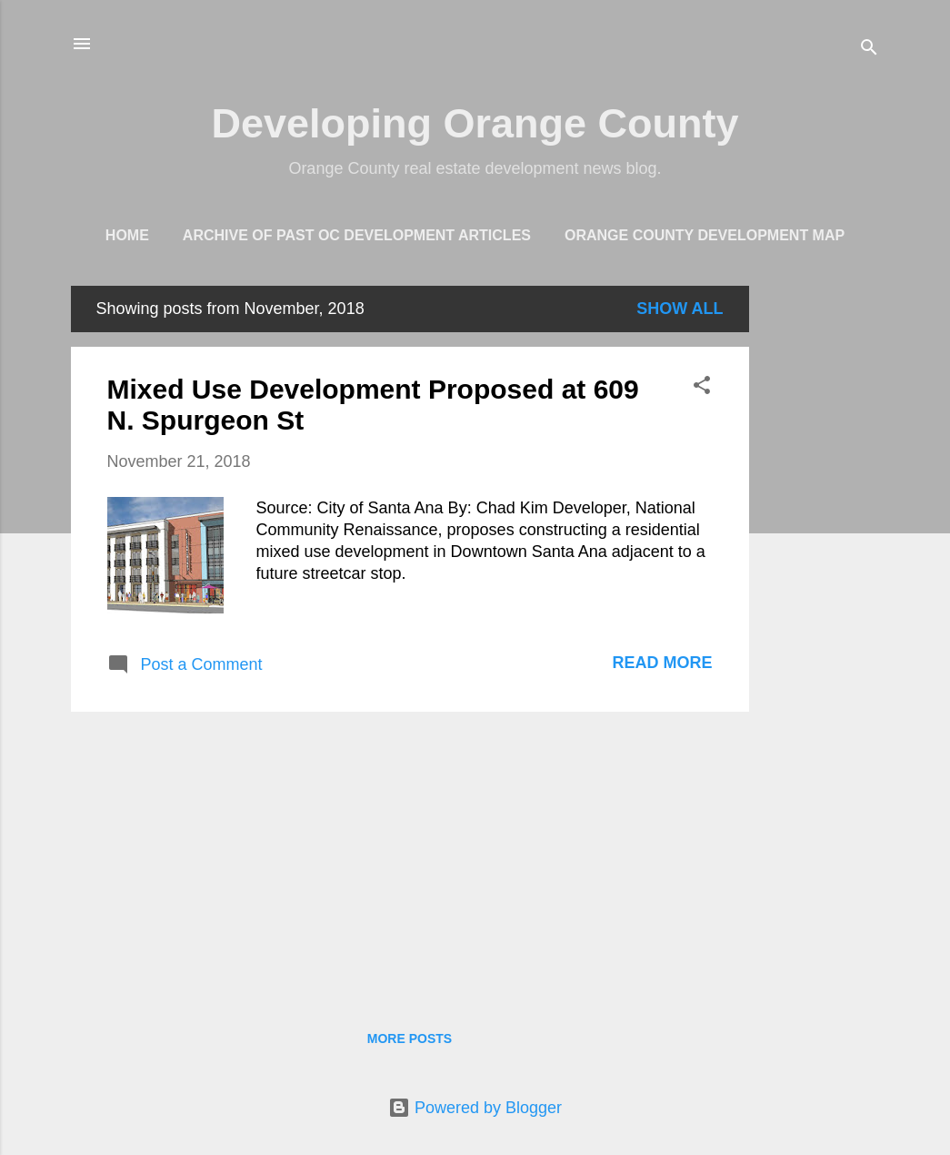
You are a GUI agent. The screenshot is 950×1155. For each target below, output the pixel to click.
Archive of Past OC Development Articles (357, 235)
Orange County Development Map (705, 235)
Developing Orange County (474, 123)
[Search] (869, 49)
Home (127, 235)
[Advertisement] (822, 559)
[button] (702, 387)
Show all (679, 308)
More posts (409, 1038)
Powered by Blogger (475, 1108)
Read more (662, 662)
